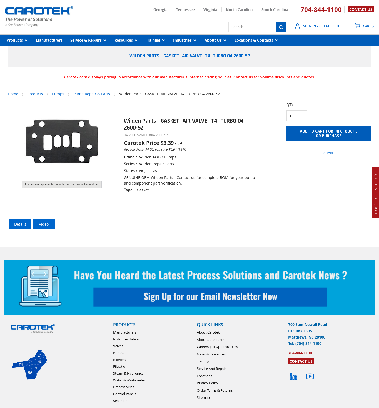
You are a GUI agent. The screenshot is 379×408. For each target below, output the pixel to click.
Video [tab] (44, 224)
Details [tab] (20, 224)
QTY (289, 104)
